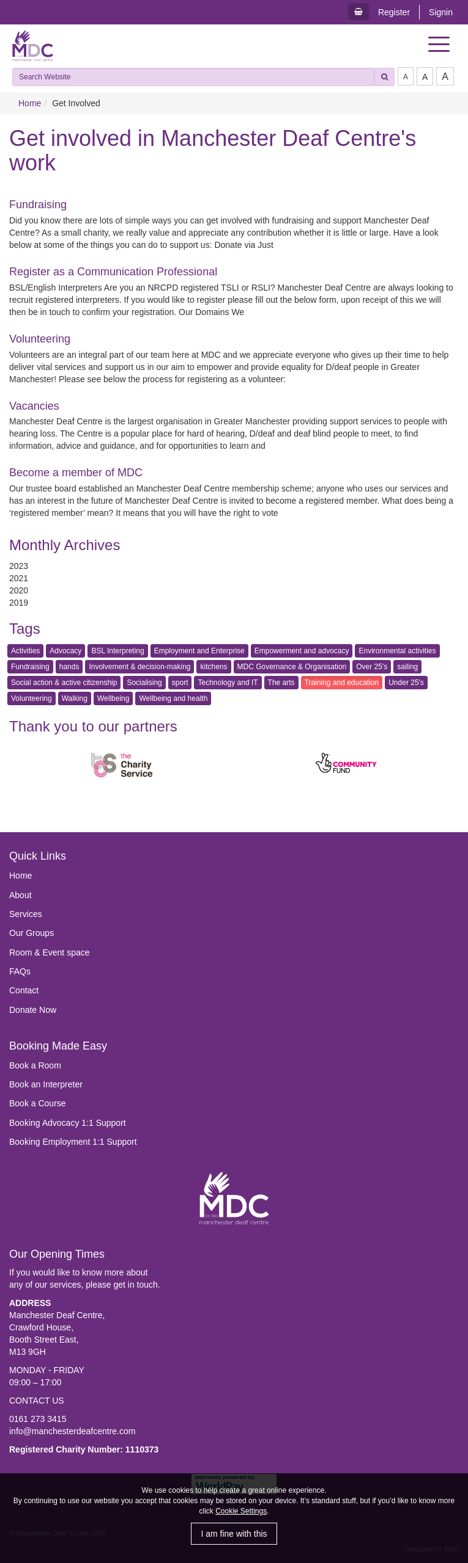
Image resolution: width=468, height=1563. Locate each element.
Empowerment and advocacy (301, 651)
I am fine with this (234, 1534)
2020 (18, 590)
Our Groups (31, 933)
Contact (24, 990)
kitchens (213, 666)
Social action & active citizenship (64, 682)
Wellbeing (113, 698)
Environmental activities (397, 651)
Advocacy (65, 651)
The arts (281, 682)
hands (69, 666)
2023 (18, 566)
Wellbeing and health (173, 698)
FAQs (20, 971)
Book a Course (37, 1103)
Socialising (144, 682)
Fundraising (38, 204)
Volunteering (39, 339)
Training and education (342, 682)
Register (394, 12)
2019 (18, 602)
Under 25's (406, 682)
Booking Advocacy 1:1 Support (67, 1123)
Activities (25, 651)
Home (29, 103)
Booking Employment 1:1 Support (73, 1142)
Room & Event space (49, 952)
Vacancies (34, 406)
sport (180, 682)
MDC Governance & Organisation (292, 666)
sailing (407, 666)
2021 (18, 578)
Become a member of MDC (76, 472)
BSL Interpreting (117, 651)
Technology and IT (228, 682)
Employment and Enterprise (199, 651)
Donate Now (32, 1010)
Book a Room (35, 1065)
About (20, 895)
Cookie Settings (241, 1511)
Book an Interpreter (46, 1084)
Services (25, 914)
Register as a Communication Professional (113, 272)
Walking (74, 698)
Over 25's (371, 666)
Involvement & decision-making (139, 666)
